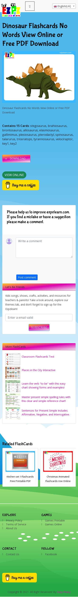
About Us (11, 528)
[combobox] (64, 6)
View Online (14, 175)
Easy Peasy (64, 592)
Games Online (53, 524)
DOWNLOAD (18, 158)
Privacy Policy (14, 520)
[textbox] (64, 6)
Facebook (51, 554)
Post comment (27, 277)
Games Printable (55, 520)
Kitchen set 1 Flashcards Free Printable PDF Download (20, 481)
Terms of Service (16, 524)
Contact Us (12, 554)
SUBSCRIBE (39, 327)
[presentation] (44, 267)
